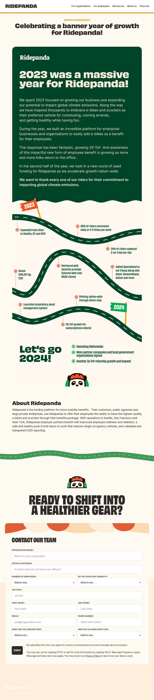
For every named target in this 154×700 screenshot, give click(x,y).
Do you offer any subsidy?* (92, 576)
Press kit (144, 6)
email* (15, 616)
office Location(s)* (22, 563)
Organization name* (23, 550)
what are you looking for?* (27, 629)
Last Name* (84, 603)
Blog (121, 693)
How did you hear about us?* (93, 629)
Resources (118, 6)
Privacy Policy (93, 655)
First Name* (18, 603)
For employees (102, 6)
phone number (85, 616)
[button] (81, 6)
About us (132, 6)
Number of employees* (24, 576)
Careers (131, 693)
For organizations (81, 6)
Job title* (17, 590)
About (112, 693)
